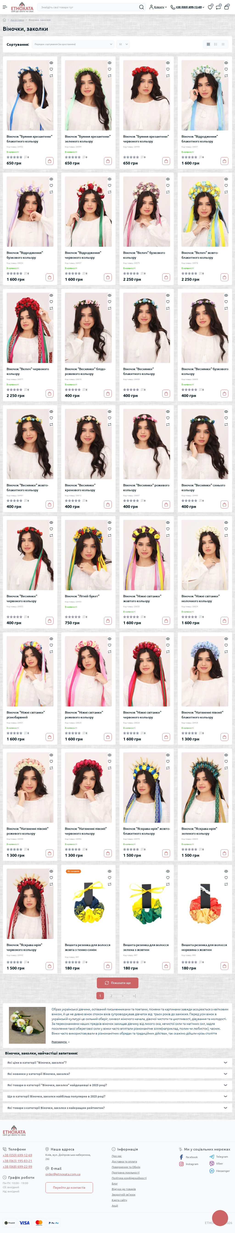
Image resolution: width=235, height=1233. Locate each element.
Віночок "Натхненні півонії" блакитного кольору (202, 715)
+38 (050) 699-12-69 (17, 1155)
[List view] (215, 44)
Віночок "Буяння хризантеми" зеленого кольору (88, 139)
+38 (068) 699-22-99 (17, 1166)
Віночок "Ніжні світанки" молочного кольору (201, 598)
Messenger (219, 1170)
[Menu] (5, 7)
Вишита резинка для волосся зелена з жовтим (146, 947)
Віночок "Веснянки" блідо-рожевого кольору (85, 371)
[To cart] (49, 161)
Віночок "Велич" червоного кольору (28, 371)
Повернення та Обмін (126, 1166)
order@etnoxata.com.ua (62, 1174)
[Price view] (223, 44)
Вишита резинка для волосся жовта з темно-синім (87, 947)
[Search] (141, 7)
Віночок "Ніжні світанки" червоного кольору (142, 715)
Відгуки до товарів (124, 1189)
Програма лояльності (126, 1172)
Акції (115, 1205)
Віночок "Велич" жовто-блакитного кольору (200, 255)
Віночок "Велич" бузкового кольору (144, 255)
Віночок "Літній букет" (82, 596)
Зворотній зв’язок (123, 1194)
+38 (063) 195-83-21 (17, 1161)
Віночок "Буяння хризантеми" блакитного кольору (29, 139)
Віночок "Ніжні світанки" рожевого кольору (84, 715)
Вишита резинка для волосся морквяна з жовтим (204, 947)
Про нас (117, 1155)
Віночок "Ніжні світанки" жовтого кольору (142, 598)
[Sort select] (73, 44)
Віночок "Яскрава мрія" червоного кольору (24, 947)
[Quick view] (51, 62)
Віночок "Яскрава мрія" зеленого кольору (199, 831)
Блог (115, 1183)
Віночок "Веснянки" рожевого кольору (146, 487)
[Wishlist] (51, 69)
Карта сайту (119, 1200)
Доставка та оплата (124, 1161)
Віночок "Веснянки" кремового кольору (80, 487)
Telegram (218, 1157)
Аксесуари (17, 19)
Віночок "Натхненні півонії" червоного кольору (86, 831)
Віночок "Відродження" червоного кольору (83, 255)
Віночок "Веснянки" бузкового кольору (205, 371)
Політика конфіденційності (129, 1177)
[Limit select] (123, 44)
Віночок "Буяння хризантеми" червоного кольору (146, 139)
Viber (216, 1163)
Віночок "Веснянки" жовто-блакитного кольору (27, 487)
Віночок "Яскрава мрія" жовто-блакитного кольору (146, 831)
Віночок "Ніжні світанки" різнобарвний (26, 715)
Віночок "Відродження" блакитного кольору (200, 139)
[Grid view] (208, 44)
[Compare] (51, 75)
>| (134, 996)
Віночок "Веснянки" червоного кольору (22, 598)
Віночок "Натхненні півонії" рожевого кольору (27, 831)
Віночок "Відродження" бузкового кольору (25, 255)
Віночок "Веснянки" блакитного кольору (139, 371)
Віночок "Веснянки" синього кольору (203, 487)
